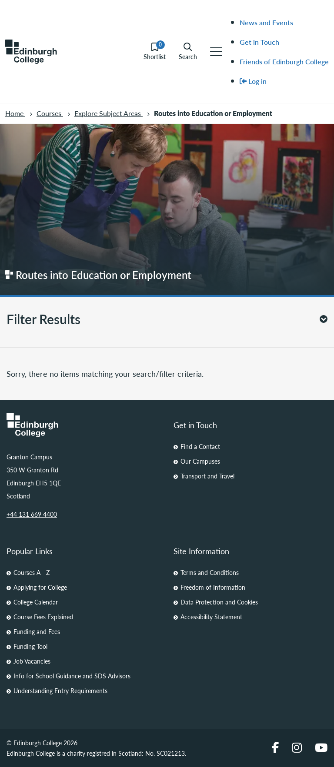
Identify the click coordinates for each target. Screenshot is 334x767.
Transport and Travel (207, 475)
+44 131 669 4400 (32, 514)
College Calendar (35, 602)
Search (188, 51)
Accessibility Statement (211, 616)
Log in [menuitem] (253, 81)
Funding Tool (30, 646)
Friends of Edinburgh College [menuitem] (284, 61)
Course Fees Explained (43, 616)
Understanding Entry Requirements (60, 690)
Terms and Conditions (209, 572)
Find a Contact (200, 446)
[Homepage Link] (83, 425)
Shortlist (155, 51)
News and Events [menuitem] (266, 22)
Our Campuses (200, 461)
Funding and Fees (36, 631)
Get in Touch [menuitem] (259, 42)
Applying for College (40, 587)
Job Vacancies (31, 661)
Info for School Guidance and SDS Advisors (71, 675)
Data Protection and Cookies (219, 602)
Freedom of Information (212, 587)
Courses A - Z (31, 572)
